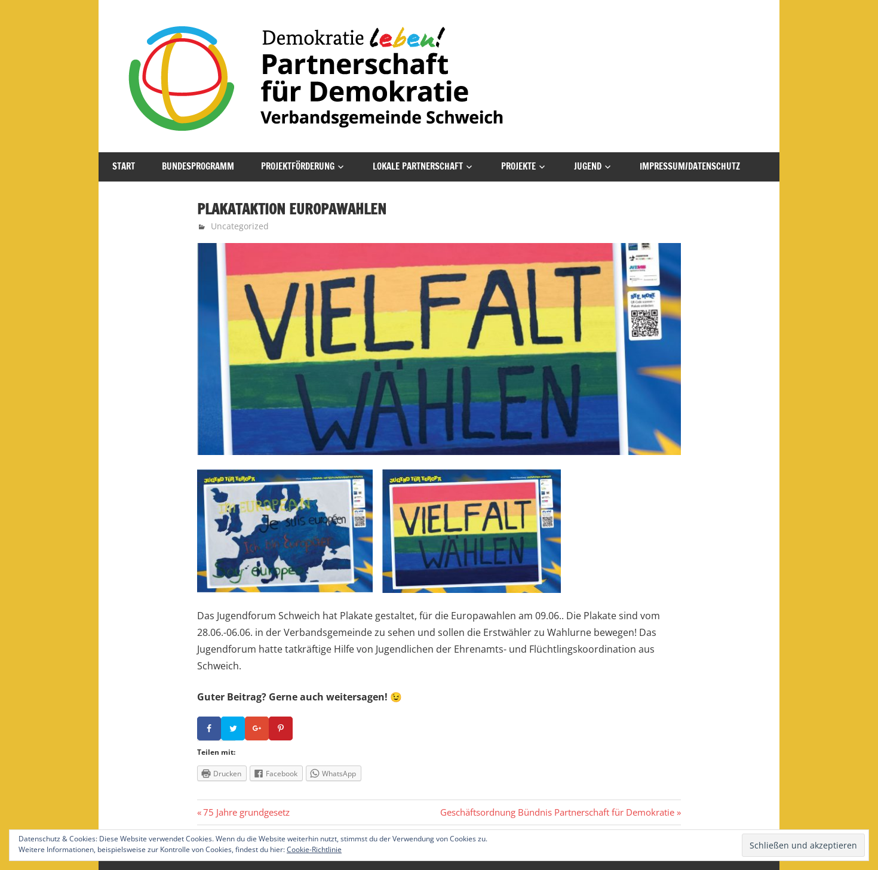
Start (123, 166)
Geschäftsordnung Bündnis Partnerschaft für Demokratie (557, 812)
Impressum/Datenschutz (690, 166)
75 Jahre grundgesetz (246, 812)
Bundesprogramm (198, 166)
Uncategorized (240, 226)
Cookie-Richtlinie (314, 849)
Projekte (518, 166)
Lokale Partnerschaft (418, 166)
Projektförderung (297, 166)
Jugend (587, 166)
